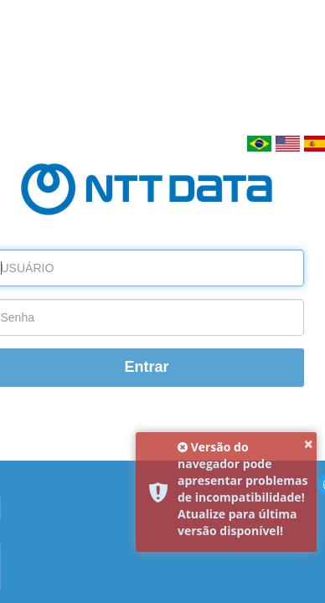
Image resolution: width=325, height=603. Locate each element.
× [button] (308, 444)
